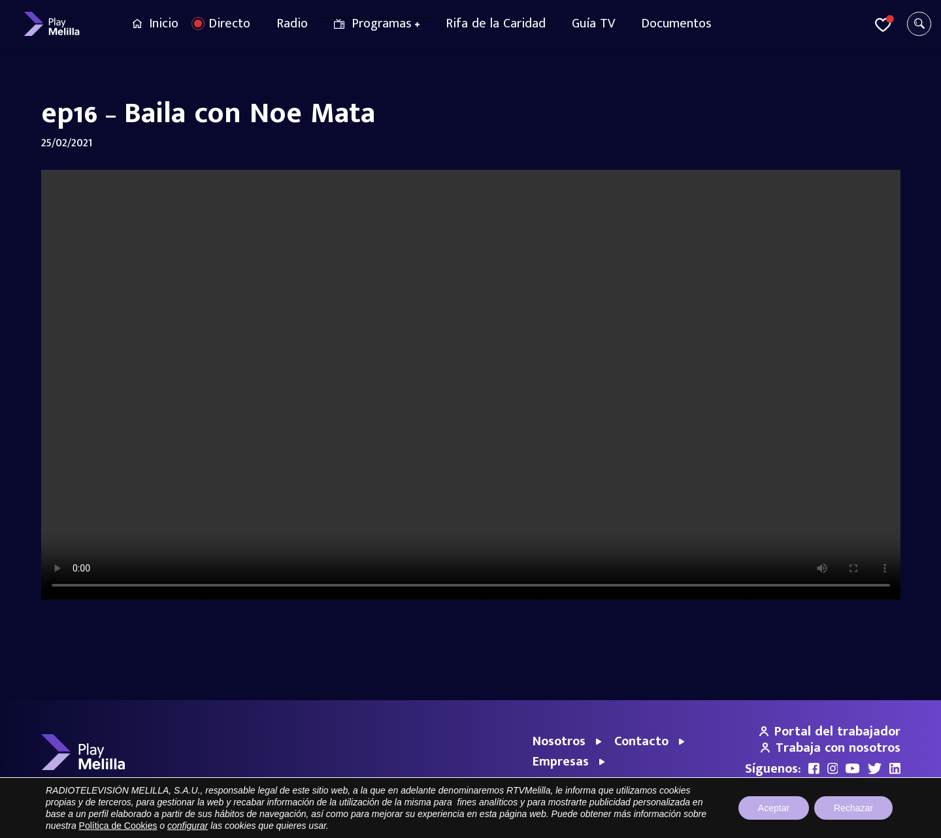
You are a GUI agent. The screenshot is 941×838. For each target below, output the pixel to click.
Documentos (676, 23)
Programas (382, 23)
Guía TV (593, 23)
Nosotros (559, 741)
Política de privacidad (777, 821)
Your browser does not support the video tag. (470, 385)
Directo (229, 23)
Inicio (163, 23)
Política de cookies (864, 821)
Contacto (641, 741)
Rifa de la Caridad (496, 23)
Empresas (561, 761)
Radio (292, 23)
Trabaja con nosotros (830, 747)
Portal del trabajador (829, 731)
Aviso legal (706, 821)
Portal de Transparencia (630, 821)
